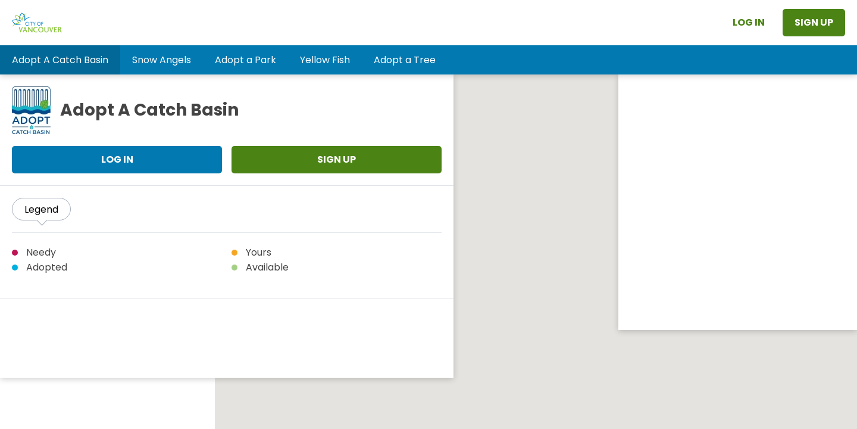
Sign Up (814, 22)
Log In (749, 22)
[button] (60, 59)
